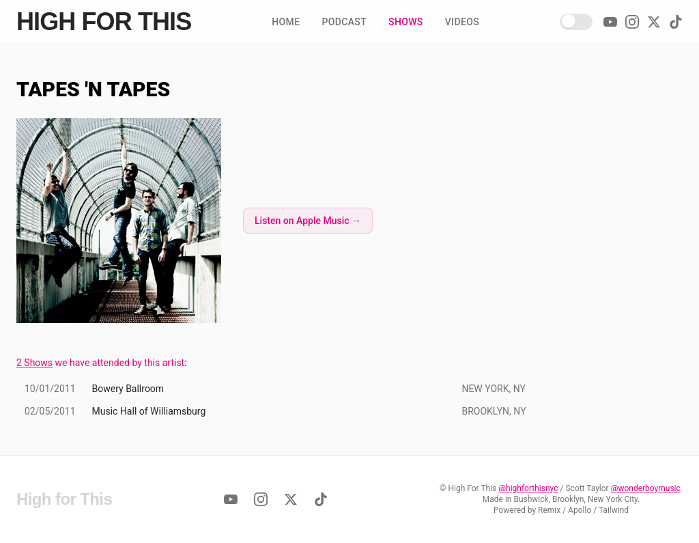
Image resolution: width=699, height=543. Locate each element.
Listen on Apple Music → (308, 220)
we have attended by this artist (100, 362)
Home (286, 21)
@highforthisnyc (528, 488)
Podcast (344, 21)
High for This (103, 22)
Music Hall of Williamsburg (149, 411)
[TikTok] (676, 22)
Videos (462, 21)
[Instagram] (632, 22)
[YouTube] (610, 22)
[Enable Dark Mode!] (576, 22)
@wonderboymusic (646, 488)
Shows (405, 21)
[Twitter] (654, 22)
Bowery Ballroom (128, 388)
